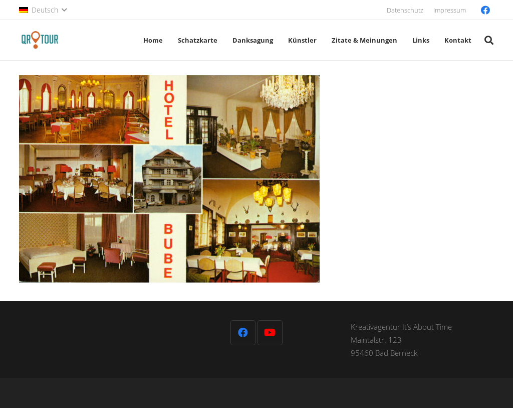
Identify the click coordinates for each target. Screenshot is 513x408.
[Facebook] (485, 10)
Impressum (449, 10)
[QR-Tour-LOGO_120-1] (40, 40)
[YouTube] (270, 332)
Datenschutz (405, 10)
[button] (43, 10)
